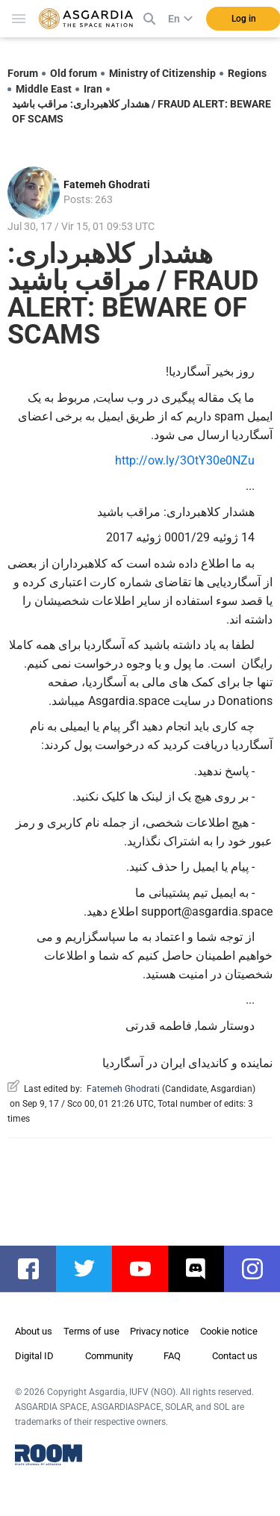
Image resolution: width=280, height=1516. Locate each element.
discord (203, 1269)
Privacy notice (159, 1331)
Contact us (235, 1355)
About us (33, 1331)
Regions (247, 73)
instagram (259, 1269)
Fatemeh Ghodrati (106, 184)
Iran (93, 89)
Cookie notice (229, 1331)
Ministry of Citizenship (162, 73)
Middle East (44, 89)
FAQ (172, 1355)
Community (109, 1355)
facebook (35, 1269)
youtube (147, 1269)
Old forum (73, 73)
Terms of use (91, 1331)
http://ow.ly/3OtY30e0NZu (185, 460)
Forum (22, 73)
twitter (91, 1269)
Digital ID (34, 1355)
